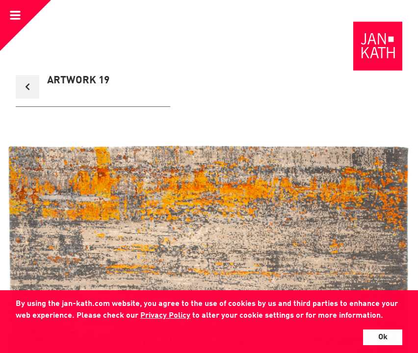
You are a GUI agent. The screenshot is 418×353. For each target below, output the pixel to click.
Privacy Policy (165, 316)
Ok (383, 337)
